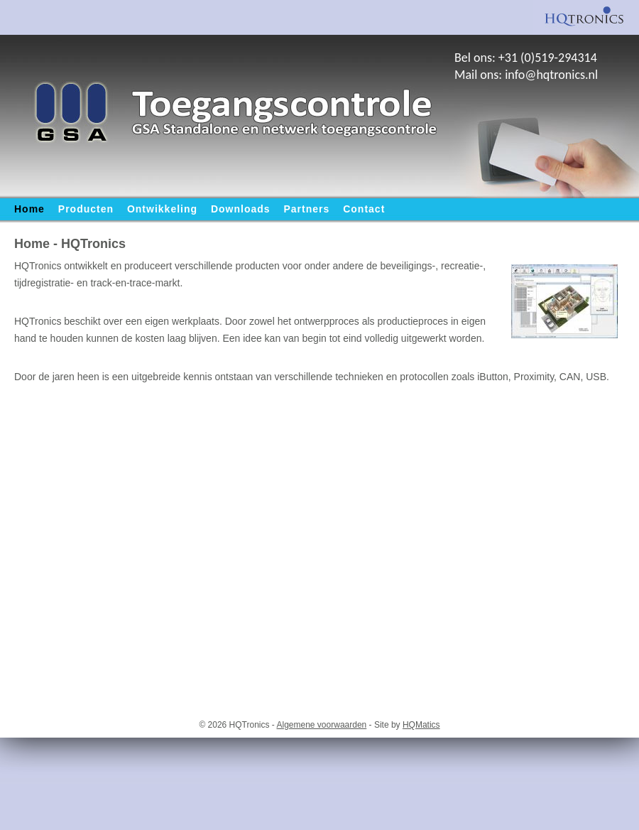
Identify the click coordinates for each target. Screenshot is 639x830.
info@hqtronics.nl (551, 74)
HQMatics (421, 725)
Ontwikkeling (162, 209)
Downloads (241, 209)
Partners (307, 209)
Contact (364, 209)
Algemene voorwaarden (322, 725)
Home (29, 209)
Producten (86, 209)
